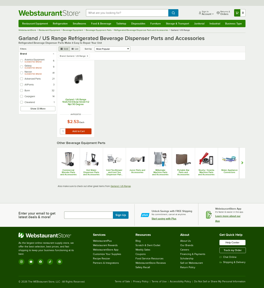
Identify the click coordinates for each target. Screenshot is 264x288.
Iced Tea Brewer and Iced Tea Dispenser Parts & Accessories (114, 172)
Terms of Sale (122, 281)
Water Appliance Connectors (229, 171)
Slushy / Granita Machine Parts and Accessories (206, 172)
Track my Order (233, 250)
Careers (184, 249)
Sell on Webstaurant (191, 263)
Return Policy (187, 267)
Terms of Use (159, 281)
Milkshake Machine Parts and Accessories (160, 172)
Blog (138, 241)
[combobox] (127, 13)
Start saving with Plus (164, 218)
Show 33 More (37, 108)
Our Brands (186, 245)
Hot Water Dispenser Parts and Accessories (91, 172)
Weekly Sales (142, 249)
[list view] (75, 48)
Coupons (140, 254)
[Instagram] (21, 262)
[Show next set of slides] (242, 163)
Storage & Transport (177, 23)
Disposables (138, 23)
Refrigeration (60, 23)
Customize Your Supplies (107, 254)
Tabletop (121, 23)
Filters (23, 49)
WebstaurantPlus (102, 241)
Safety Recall (142, 267)
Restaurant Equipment (35, 23)
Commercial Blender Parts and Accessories (68, 172)
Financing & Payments (192, 254)
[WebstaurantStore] (49, 235)
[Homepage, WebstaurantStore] (49, 13)
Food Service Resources (149, 258)
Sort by (88, 49)
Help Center (232, 242)
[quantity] (63, 131)
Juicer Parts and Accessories (137, 171)
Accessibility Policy (180, 281)
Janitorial (199, 23)
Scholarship (186, 258)
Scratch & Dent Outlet (147, 245)
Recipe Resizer (101, 258)
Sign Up (120, 215)
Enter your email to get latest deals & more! (37, 215)
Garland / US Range (121, 186)
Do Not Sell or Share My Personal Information (219, 281)
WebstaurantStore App (105, 249)
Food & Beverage (101, 23)
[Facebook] (40, 262)
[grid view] (64, 48)
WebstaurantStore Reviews (150, 263)
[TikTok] (50, 262)
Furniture (155, 23)
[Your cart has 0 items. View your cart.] (239, 13)
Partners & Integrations (106, 263)
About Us (185, 241)
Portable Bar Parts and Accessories (183, 172)
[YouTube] (31, 262)
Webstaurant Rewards (105, 245)
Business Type (233, 23)
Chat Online (227, 257)
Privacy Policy (140, 281)
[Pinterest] (60, 262)
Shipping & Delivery (232, 262)
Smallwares (79, 23)
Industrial (215, 23)
